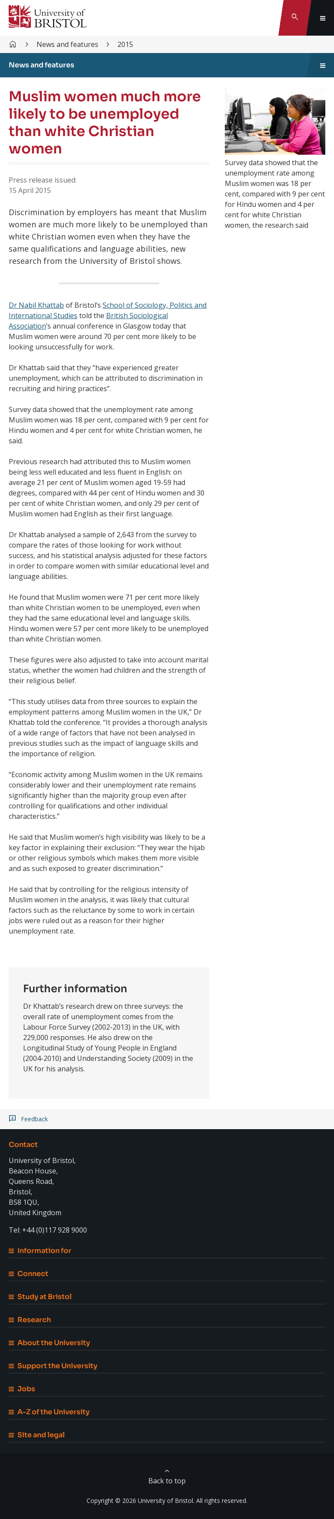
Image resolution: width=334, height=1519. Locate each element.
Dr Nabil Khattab (36, 305)
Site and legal (37, 1434)
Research (30, 1319)
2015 (125, 44)
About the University (49, 1342)
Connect (28, 1273)
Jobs (22, 1388)
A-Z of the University (49, 1411)
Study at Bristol (40, 1296)
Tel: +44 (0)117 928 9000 (48, 1230)
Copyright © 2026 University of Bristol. (140, 1500)
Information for (40, 1250)
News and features (67, 44)
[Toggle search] (295, 18)
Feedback (34, 1119)
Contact (23, 1144)
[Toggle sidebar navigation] (322, 65)
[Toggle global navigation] (322, 18)
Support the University (53, 1365)
